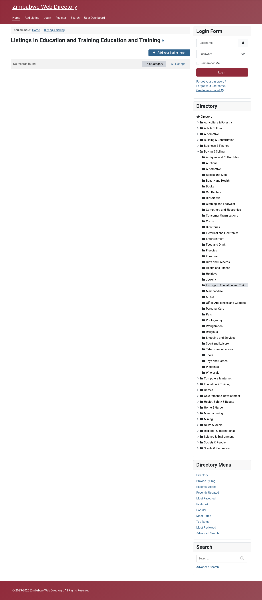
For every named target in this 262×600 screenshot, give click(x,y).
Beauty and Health (218, 180)
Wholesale (212, 372)
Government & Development (222, 396)
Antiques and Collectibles (222, 157)
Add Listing (32, 17)
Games (208, 390)
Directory (206, 116)
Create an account (210, 90)
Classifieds (213, 198)
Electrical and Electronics (222, 233)
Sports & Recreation (217, 448)
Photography (214, 320)
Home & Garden (214, 407)
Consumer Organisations (222, 215)
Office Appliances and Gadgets (226, 303)
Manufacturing (213, 413)
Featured (202, 504)
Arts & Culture (213, 128)
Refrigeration (214, 326)
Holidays (211, 273)
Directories (213, 227)
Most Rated (203, 516)
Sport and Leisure (217, 343)
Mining (208, 419)
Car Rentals (213, 192)
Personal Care (215, 308)
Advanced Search (207, 533)
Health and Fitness (218, 268)
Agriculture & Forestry (218, 122)
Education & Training (217, 384)
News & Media (213, 425)
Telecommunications (219, 349)
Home (16, 17)
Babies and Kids (216, 175)
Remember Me (210, 63)
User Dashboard (94, 17)
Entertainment (215, 239)
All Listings (178, 64)
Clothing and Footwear (220, 204)
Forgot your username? (211, 86)
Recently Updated (207, 492)
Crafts (210, 221)
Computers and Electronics (223, 209)
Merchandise (214, 291)
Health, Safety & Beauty (219, 401)
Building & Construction (219, 140)
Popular (201, 510)
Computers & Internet (218, 378)
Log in (222, 72)
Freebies (211, 250)
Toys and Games (216, 361)
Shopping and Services (220, 337)
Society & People (215, 442)
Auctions (211, 163)
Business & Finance (216, 145)
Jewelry (211, 279)
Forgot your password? (211, 81)
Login (47, 17)
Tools (209, 355)
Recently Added (206, 487)
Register (60, 17)
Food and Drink (215, 244)
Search (75, 17)
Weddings (212, 367)
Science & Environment (219, 436)
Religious (212, 332)
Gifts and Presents (218, 262)
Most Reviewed (206, 527)
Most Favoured (206, 498)
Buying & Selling (214, 151)
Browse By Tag (205, 481)
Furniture (211, 256)
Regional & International (219, 431)
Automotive (211, 134)
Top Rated (202, 521)
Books (210, 186)
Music (210, 297)
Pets (209, 314)
